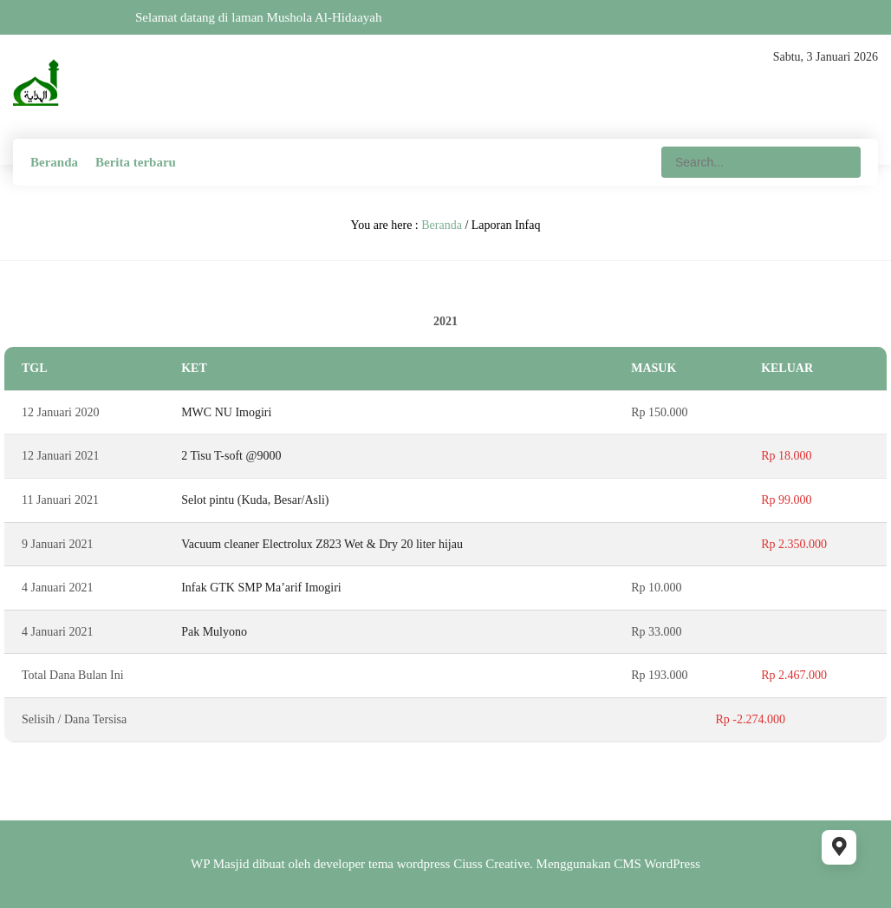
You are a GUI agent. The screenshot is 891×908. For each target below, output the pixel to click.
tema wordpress (409, 864)
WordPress (672, 864)
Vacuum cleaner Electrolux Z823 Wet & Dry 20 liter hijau (322, 544)
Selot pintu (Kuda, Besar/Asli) (254, 499)
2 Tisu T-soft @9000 (231, 455)
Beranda (54, 162)
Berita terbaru (135, 162)
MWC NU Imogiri (226, 412)
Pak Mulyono (214, 631)
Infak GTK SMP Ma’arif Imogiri (261, 587)
